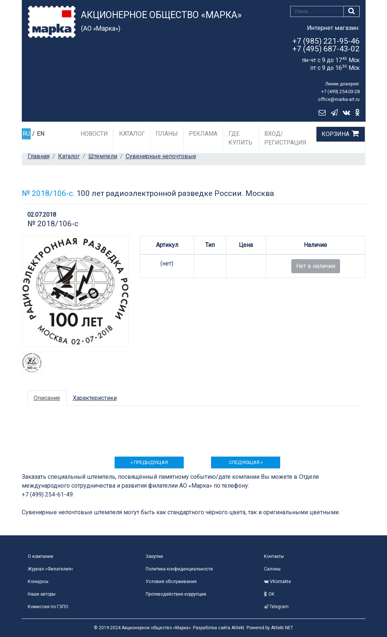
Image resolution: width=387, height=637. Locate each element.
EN (40, 133)
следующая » (246, 462)
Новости (94, 133)
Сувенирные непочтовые (161, 156)
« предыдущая (149, 462)
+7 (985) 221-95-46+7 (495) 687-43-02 (326, 45)
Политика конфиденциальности (179, 569)
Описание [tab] (47, 397)
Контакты (274, 556)
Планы (167, 133)
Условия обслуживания (171, 581)
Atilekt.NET (282, 627)
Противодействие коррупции (176, 594)
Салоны (272, 569)
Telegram (276, 606)
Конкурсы (38, 581)
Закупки (154, 556)
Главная (39, 156)
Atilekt (237, 627)
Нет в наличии (315, 266)
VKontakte (277, 581)
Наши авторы (41, 594)
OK (269, 594)
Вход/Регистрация (285, 138)
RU (26, 133)
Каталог (132, 133)
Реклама (203, 133)
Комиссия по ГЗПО (48, 606)
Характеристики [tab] (95, 397)
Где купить (240, 138)
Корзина (335, 134)
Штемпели (102, 156)
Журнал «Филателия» (50, 569)
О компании (40, 556)
